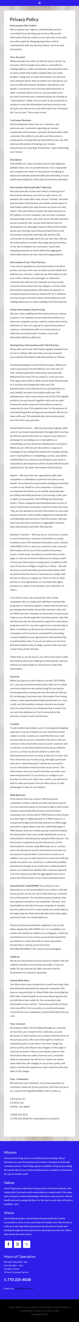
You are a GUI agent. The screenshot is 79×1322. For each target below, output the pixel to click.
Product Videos (61, 1307)
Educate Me (32, 1307)
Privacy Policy (52, 1310)
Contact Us (39, 1310)
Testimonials (26, 1310)
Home (12, 1307)
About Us (20, 1307)
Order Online (46, 1307)
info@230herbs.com (23, 1288)
